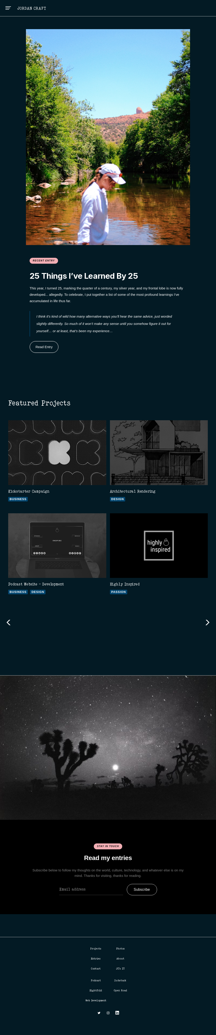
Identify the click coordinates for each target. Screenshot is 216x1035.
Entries (96, 958)
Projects (95, 948)
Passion (118, 592)
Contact (96, 968)
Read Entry (44, 347)
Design (117, 499)
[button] (8, 8)
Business (18, 499)
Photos (120, 948)
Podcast (96, 980)
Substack (120, 980)
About (120, 958)
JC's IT (120, 968)
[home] (32, 8)
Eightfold (95, 990)
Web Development (95, 1000)
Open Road (120, 990)
